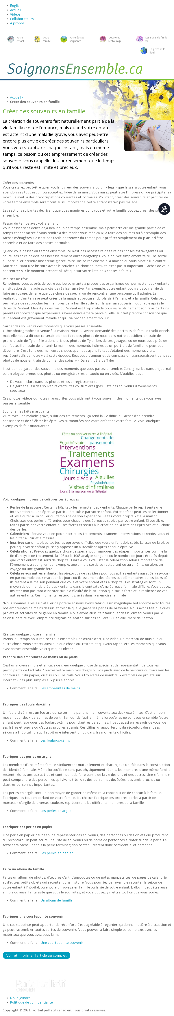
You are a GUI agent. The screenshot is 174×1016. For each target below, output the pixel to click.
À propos (17, 23)
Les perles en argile (55, 810)
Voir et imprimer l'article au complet (36, 955)
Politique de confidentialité (31, 1002)
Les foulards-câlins (55, 740)
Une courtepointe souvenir (61, 942)
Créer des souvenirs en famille (35, 101)
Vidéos (15, 14)
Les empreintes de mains (60, 688)
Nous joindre (20, 998)
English (15, 5)
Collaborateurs (22, 18)
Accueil (15, 10)
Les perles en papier (56, 853)
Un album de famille (56, 900)
